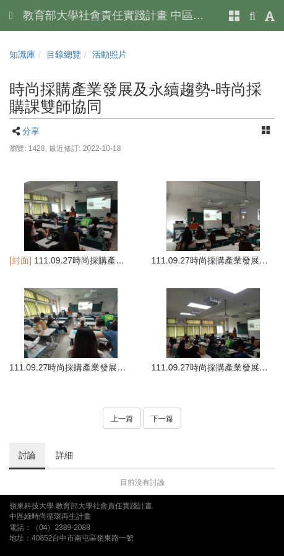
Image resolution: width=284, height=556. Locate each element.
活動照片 (109, 54)
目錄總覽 (63, 54)
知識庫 (22, 54)
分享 (31, 131)
